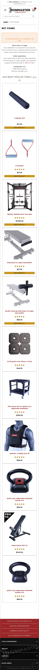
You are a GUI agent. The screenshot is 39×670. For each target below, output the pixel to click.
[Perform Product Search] (33, 16)
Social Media (19, 663)
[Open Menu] (5, 10)
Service (19, 648)
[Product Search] (17, 16)
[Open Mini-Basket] (34, 10)
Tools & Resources (19, 641)
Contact (19, 656)
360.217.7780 (29, 63)
